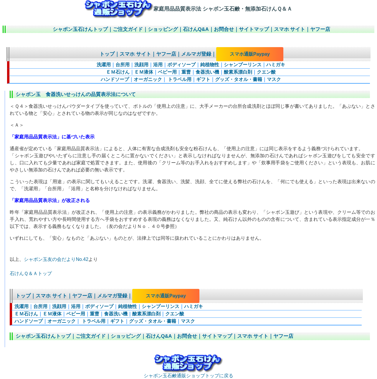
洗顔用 (141, 64)
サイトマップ (254, 29)
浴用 (158, 64)
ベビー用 (167, 72)
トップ (107, 54)
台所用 (122, 64)
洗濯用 (104, 64)
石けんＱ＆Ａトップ (31, 273)
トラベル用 (179, 79)
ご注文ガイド (128, 29)
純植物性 (209, 64)
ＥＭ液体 (143, 72)
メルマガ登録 (196, 54)
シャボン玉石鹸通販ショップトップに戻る (188, 373)
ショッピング (163, 29)
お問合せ (224, 29)
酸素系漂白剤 (238, 72)
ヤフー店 (320, 29)
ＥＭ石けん (118, 72)
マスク (274, 79)
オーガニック (148, 79)
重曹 (186, 72)
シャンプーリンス (243, 64)
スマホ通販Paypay (250, 54)
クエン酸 (266, 72)
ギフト (203, 79)
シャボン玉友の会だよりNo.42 (56, 259)
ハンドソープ (115, 79)
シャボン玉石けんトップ (80, 29)
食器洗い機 (207, 72)
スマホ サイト (289, 29)
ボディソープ (181, 64)
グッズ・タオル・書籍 (238, 79)
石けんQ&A (196, 29)
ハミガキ (275, 64)
